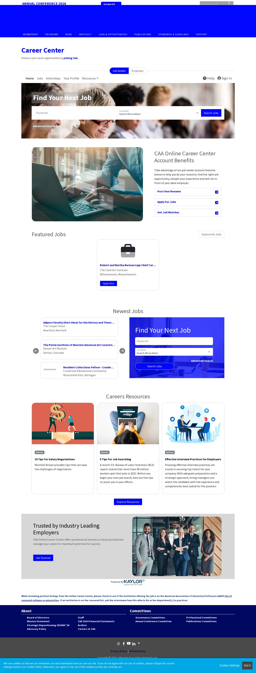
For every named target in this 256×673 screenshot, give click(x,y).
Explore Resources (128, 502)
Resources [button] (89, 78)
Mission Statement (38, 621)
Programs (51, 34)
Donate (109, 5)
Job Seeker (119, 71)
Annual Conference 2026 (44, 3)
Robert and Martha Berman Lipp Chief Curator (129, 265)
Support (201, 34)
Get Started (43, 558)
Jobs (40, 78)
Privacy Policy (119, 651)
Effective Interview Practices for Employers (193, 459)
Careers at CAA (86, 629)
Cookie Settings (229, 665)
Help (209, 78)
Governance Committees (150, 617)
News (68, 34)
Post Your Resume (187, 191)
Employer (138, 71)
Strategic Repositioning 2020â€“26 (48, 625)
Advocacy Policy (36, 629)
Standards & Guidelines (173, 34)
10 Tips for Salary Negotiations (55, 459)
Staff (81, 617)
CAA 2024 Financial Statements (96, 621)
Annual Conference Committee (153, 621)
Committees (140, 610)
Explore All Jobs (211, 234)
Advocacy (85, 34)
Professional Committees (201, 617)
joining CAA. (71, 58)
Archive (82, 625)
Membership (30, 34)
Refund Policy (137, 651)
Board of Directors (38, 617)
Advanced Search (44, 126)
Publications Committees (201, 621)
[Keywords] (76, 113)
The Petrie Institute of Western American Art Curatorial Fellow (83, 345)
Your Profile (71, 78)
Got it (247, 665)
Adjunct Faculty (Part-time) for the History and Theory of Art (82, 322)
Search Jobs (211, 113)
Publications (142, 34)
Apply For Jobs (187, 202)
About (26, 610)
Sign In (224, 78)
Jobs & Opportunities (113, 34)
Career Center (42, 50)
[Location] (159, 113)
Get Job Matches (187, 212)
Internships (53, 78)
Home (30, 78)
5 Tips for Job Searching (115, 459)
